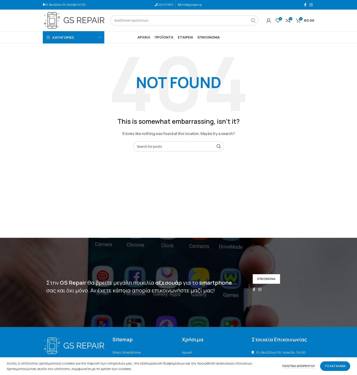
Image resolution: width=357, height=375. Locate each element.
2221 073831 (165, 5)
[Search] (184, 20)
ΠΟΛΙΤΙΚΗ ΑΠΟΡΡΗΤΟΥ (299, 366)
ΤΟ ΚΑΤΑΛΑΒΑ (335, 366)
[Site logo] (74, 20)
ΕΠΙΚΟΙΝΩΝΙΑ (266, 279)
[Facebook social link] (305, 4)
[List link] (143, 352)
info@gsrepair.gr (191, 5)
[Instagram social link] (311, 4)
